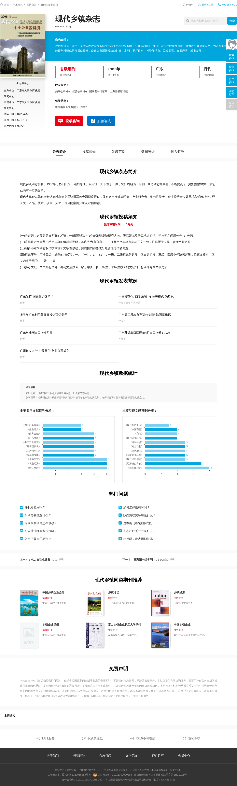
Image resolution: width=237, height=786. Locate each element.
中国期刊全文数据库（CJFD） (72, 107)
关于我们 (53, 755)
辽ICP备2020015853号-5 (76, 774)
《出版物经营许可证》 (48, 680)
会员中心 (184, 755)
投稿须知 (89, 152)
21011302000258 (122, 774)
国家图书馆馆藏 (98, 91)
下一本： (150, 559)
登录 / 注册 (207, 4)
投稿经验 (79, 755)
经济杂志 (31, 4)
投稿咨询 (72, 121)
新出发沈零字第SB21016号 (171, 774)
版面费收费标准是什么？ (139, 515)
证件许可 (158, 755)
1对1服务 (48, 738)
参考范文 (132, 755)
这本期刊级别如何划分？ (139, 523)
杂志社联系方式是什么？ (139, 531)
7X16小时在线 (145, 738)
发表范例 (118, 152)
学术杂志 (17, 4)
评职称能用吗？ (35, 507)
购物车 (189, 4)
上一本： (43, 559)
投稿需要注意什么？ (38, 515)
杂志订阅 (105, 755)
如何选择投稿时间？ (136, 507)
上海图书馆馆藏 (119, 91)
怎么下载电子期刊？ (38, 538)
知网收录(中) (62, 91)
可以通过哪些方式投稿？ (41, 531)
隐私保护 (194, 738)
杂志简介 (59, 152)
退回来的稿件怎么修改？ (41, 523)
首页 (6, 4)
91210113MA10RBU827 (90, 779)
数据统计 (148, 152)
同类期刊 (178, 152)
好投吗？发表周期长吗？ (139, 538)
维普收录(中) (79, 91)
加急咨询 (104, 121)
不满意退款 (95, 738)
